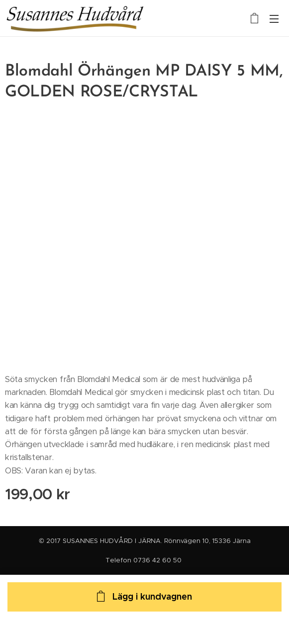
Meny (274, 18)
